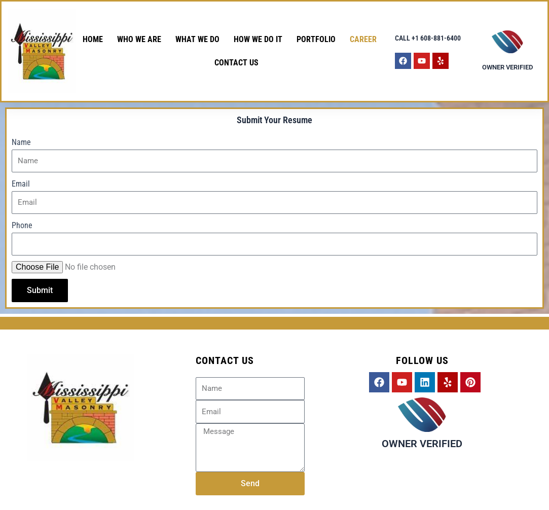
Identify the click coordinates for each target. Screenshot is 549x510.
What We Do (197, 39)
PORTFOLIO (316, 39)
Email (21, 184)
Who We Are (139, 39)
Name (21, 142)
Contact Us (236, 62)
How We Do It (258, 39)
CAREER (363, 39)
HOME (93, 39)
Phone (22, 225)
